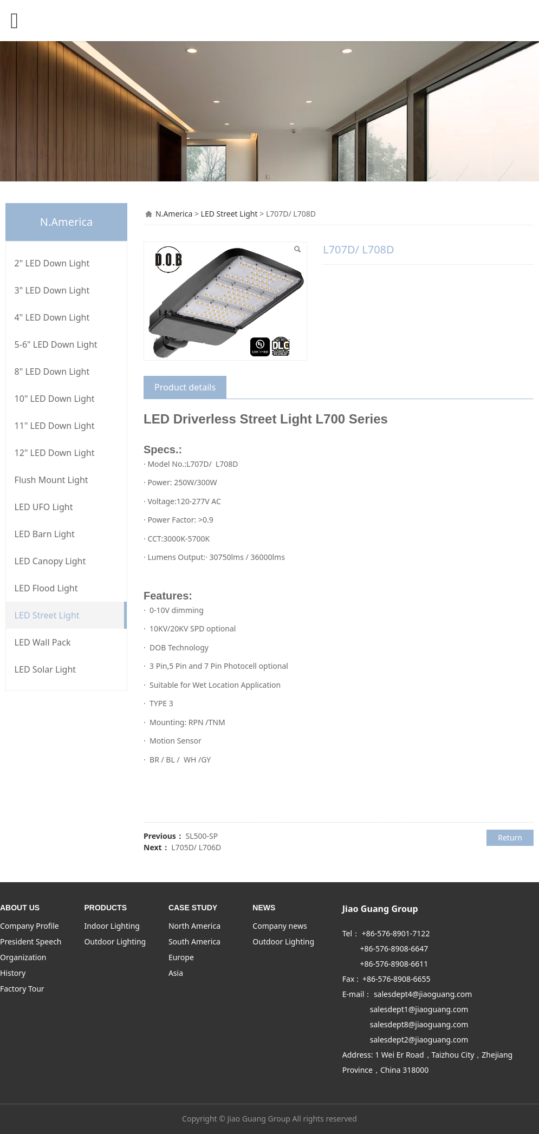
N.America (173, 213)
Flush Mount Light (51, 480)
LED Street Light (47, 615)
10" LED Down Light (55, 399)
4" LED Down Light (52, 317)
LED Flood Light (46, 588)
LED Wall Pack (43, 642)
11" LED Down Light (55, 426)
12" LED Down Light (55, 453)
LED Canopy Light (50, 561)
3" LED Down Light (52, 290)
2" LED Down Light (52, 263)
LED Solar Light (45, 669)
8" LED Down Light (52, 371)
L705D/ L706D (196, 847)
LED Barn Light (45, 534)
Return (510, 837)
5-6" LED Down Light (56, 344)
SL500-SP (201, 836)
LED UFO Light (44, 507)
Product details (185, 387)
